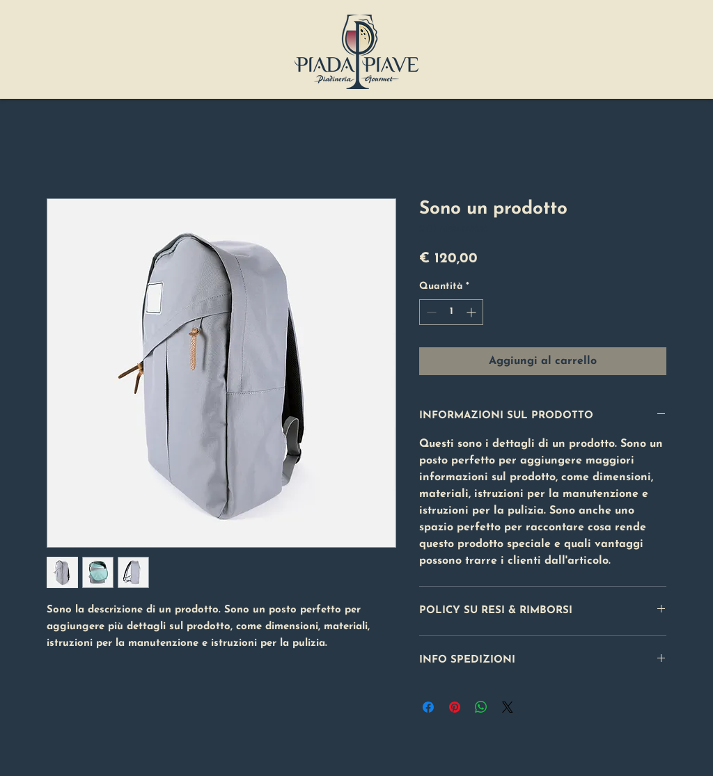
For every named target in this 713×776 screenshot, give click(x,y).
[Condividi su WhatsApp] (481, 707)
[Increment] (472, 312)
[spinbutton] (451, 312)
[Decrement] (430, 312)
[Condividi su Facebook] (428, 707)
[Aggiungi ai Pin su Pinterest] (454, 707)
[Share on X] (507, 707)
